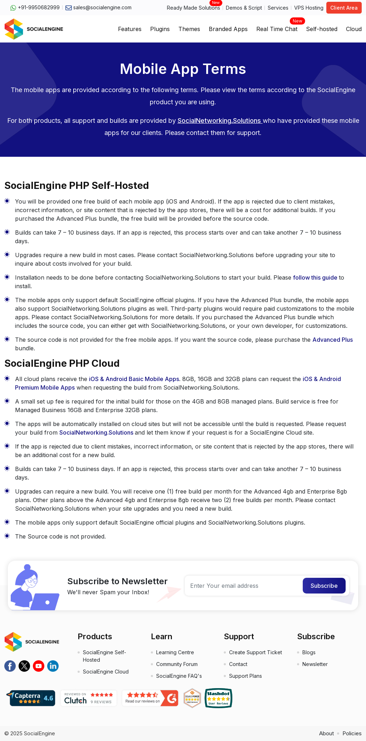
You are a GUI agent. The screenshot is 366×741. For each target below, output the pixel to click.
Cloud (354, 28)
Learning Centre (175, 652)
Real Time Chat (276, 26)
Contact (238, 664)
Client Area (344, 8)
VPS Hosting (308, 8)
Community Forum (177, 664)
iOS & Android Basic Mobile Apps (134, 378)
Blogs (309, 652)
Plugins (160, 28)
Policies (352, 733)
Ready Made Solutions (193, 7)
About (326, 733)
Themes (189, 28)
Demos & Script (244, 8)
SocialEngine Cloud (106, 672)
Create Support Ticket (255, 652)
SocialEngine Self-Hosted (104, 656)
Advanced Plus (332, 339)
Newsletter (315, 664)
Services (278, 8)
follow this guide (316, 277)
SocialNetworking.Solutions (220, 120)
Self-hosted (321, 28)
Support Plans (245, 676)
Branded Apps (228, 28)
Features (130, 28)
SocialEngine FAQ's (179, 676)
